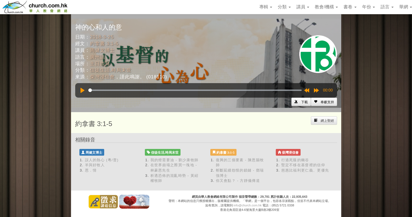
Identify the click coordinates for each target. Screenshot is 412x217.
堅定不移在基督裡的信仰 (303, 165)
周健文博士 (102, 50)
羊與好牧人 (95, 165)
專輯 (265, 6)
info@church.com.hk (248, 205)
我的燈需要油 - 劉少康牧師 (174, 160)
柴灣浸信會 (102, 76)
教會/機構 (326, 6)
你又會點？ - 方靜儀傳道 (238, 181)
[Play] (82, 90)
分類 (284, 6)
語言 (387, 6)
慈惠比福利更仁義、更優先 (305, 170)
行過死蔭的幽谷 (295, 160)
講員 (302, 6)
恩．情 (91, 170)
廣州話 (97, 57)
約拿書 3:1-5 (104, 43)
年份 (368, 6)
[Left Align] (324, 102)
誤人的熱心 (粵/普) (102, 160)
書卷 (349, 6)
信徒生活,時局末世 (110, 70)
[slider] (195, 90)
